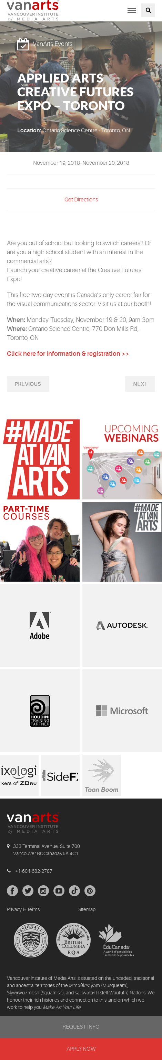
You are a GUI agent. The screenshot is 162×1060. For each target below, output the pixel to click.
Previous (27, 384)
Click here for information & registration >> (68, 353)
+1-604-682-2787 (33, 871)
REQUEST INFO (81, 1027)
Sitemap (86, 909)
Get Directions (81, 200)
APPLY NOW (81, 1049)
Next (140, 384)
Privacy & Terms (23, 909)
